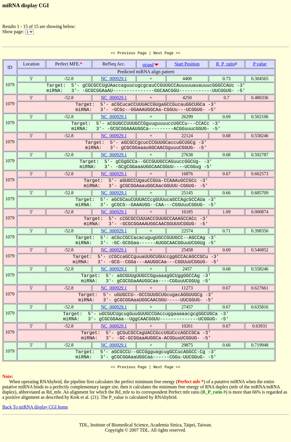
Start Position (187, 64)
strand (148, 65)
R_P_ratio (225, 64)
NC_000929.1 (114, 79)
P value (260, 64)
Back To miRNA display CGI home (35, 408)
